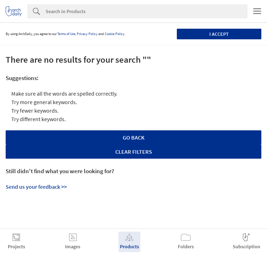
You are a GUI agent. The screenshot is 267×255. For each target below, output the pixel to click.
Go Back (134, 137)
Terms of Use (66, 34)
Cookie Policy (114, 34)
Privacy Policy (87, 34)
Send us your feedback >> (36, 186)
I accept (219, 34)
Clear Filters (133, 151)
